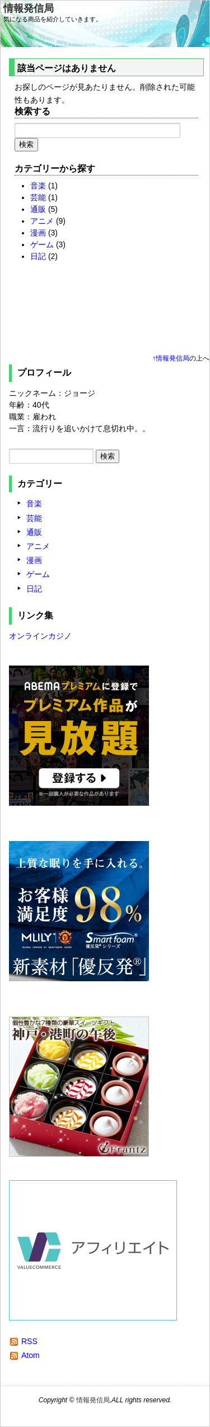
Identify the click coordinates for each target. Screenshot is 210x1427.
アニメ (42, 220)
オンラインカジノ (40, 635)
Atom (30, 1355)
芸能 (38, 197)
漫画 (38, 232)
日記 (38, 256)
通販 (38, 209)
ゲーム (42, 244)
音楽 (38, 185)
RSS (29, 1341)
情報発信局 (28, 8)
